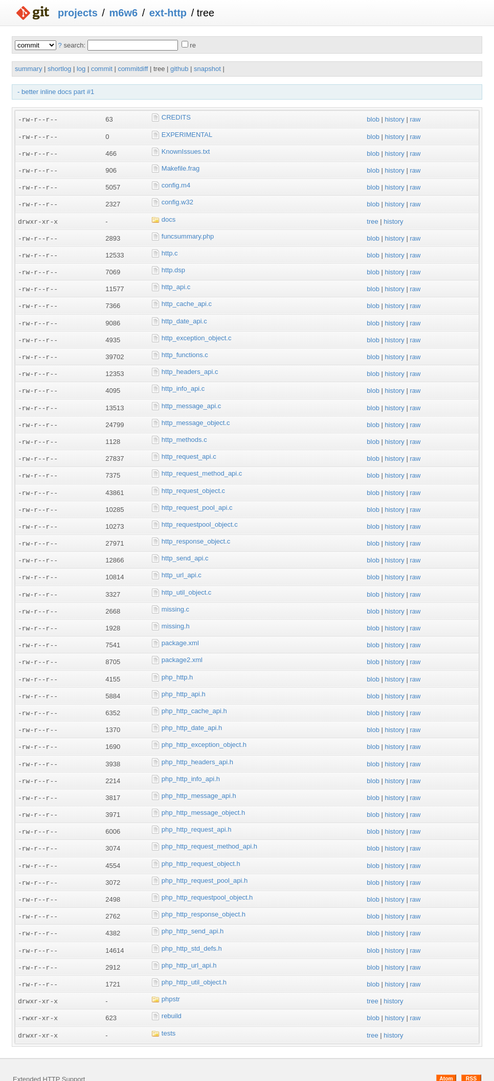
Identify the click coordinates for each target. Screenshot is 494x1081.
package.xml (180, 632)
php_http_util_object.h (194, 964)
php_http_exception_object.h (204, 732)
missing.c (175, 599)
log (81, 69)
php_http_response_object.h (203, 898)
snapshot (207, 69)
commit (102, 69)
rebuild (172, 997)
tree (372, 219)
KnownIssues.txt (186, 150)
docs (168, 217)
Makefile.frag (180, 167)
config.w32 (177, 200)
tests (168, 1014)
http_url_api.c (181, 566)
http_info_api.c (183, 383)
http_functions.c (185, 350)
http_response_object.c (196, 532)
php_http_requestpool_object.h (207, 881)
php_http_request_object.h (201, 848)
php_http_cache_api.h (194, 698)
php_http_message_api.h (199, 781)
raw (415, 119)
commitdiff (133, 69)
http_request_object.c (193, 482)
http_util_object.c (187, 582)
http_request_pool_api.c (197, 499)
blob (373, 119)
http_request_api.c (189, 449)
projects (78, 12)
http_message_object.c (196, 416)
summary (28, 69)
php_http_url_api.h (189, 947)
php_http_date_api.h (192, 715)
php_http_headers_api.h (197, 748)
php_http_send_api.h (192, 914)
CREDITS (176, 117)
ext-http (168, 12)
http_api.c (176, 283)
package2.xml (182, 648)
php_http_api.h (184, 682)
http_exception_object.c (197, 333)
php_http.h (177, 665)
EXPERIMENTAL (187, 134)
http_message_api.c (191, 400)
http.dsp (173, 267)
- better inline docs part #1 (55, 92)
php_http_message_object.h (203, 798)
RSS (471, 1059)
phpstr (171, 980)
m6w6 (123, 12)
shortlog (59, 69)
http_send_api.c (185, 549)
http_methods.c (184, 433)
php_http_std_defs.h (192, 931)
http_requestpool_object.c (200, 516)
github (179, 69)
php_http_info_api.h (191, 765)
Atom (446, 1059)
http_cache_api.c (187, 300)
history (394, 119)
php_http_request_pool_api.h (205, 864)
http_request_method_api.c (202, 466)
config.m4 (176, 183)
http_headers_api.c (190, 366)
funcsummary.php (188, 234)
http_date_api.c (184, 316)
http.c (170, 250)
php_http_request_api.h (197, 814)
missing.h (176, 615)
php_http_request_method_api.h (209, 831)
